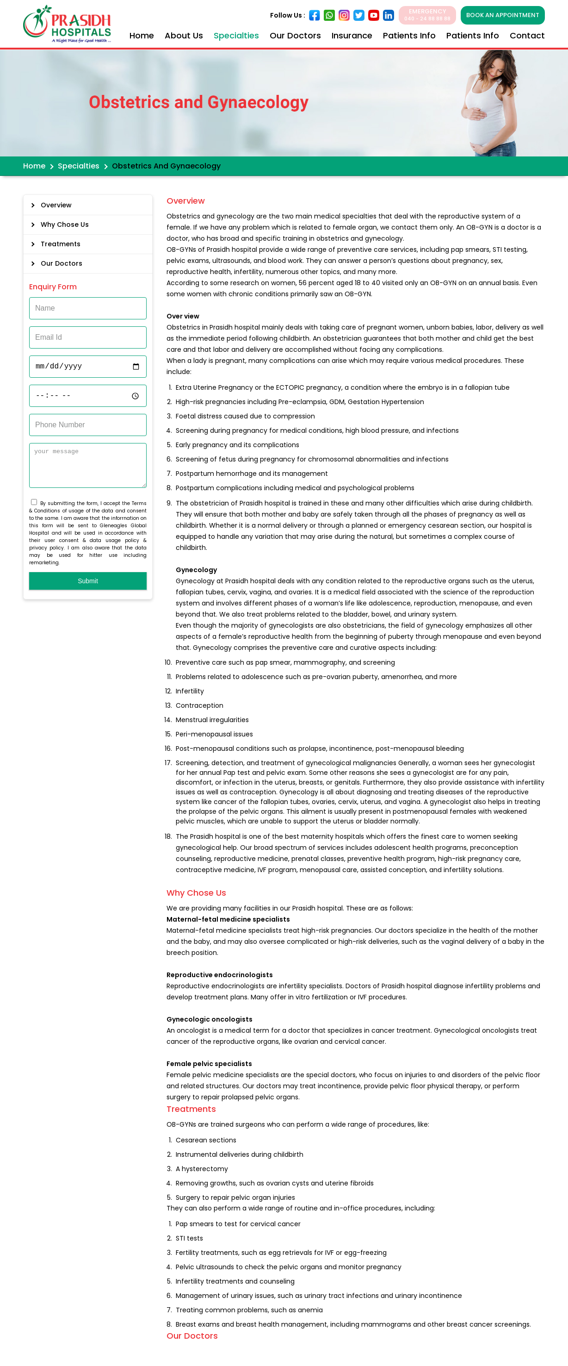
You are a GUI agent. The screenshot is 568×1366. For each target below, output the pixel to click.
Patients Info (409, 35)
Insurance (352, 35)
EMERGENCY (427, 15)
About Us (184, 35)
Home (142, 35)
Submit (88, 588)
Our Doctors (295, 35)
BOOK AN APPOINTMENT (502, 15)
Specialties (236, 35)
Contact (527, 35)
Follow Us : (287, 15)
